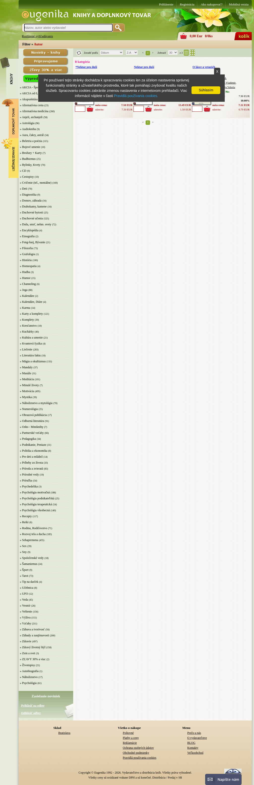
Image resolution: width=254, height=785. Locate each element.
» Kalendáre (27, 296)
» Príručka (26, 480)
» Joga (24, 290)
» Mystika (26, 397)
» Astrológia (27, 123)
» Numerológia (29, 409)
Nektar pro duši (144, 67)
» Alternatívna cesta (31, 105)
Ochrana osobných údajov (138, 748)
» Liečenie (26, 349)
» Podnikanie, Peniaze (33, 444)
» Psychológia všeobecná (35, 510)
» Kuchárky (27, 331)
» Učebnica (26, 587)
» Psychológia (28, 683)
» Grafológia (27, 254)
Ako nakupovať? (211, 4)
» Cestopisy (27, 176)
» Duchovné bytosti (31, 212)
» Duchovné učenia (31, 218)
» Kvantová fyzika (31, 343)
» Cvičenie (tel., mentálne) (36, 182)
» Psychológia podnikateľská (37, 498)
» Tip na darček (29, 581)
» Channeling (28, 284)
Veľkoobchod (195, 752)
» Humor (25, 278)
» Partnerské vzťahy (32, 433)
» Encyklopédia (29, 230)
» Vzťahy (25, 623)
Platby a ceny (131, 738)
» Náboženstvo (29, 677)
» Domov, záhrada (31, 200)
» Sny (23, 552)
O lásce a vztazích (203, 67)
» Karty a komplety (31, 313)
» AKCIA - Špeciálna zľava (36, 87)
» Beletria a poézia (31, 141)
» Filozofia (26, 248)
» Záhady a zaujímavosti (34, 635)
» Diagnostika (28, 194)
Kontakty (192, 748)
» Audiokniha (28, 129)
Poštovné (128, 733)
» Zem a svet (27, 653)
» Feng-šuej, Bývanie (32, 242)
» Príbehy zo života (31, 462)
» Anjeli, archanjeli (31, 117)
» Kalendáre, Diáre (31, 302)
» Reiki (24, 522)
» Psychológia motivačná (35, 492)
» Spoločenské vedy (32, 558)
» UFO (24, 593)
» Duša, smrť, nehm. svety (35, 224)
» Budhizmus (28, 159)
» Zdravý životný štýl (32, 647)
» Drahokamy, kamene (33, 206)
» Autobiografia (29, 671)
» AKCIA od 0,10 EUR (34, 93)
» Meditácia (27, 379)
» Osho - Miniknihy (31, 427)
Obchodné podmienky (136, 752)
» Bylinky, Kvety (30, 165)
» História (26, 260)
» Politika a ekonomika (33, 450)
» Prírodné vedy (29, 474)
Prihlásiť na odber (33, 705)
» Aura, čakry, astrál (32, 135)
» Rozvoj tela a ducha (33, 534)
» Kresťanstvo (28, 325)
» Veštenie (26, 611)
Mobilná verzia (239, 4)
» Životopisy (27, 665)
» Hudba (25, 272)
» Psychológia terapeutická (36, 504)
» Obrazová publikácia (33, 415)
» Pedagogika (28, 439)
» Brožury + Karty (31, 153)
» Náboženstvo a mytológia (36, 403)
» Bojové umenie (30, 147)
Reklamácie (130, 743)
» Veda (24, 599)
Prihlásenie (166, 4)
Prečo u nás (194, 733)
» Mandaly (26, 367)
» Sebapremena (29, 540)
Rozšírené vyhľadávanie (37, 36)
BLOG (191, 743)
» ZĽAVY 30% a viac (33, 659)
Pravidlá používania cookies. (136, 96)
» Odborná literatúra (32, 421)
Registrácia (187, 4)
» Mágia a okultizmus (33, 361)
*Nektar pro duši (86, 67)
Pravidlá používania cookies (139, 757)
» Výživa (25, 617)
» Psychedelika (29, 486)
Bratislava (64, 733)
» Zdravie (25, 641)
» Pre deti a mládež (31, 456)
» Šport (24, 570)
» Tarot (24, 576)
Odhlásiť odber (31, 713)
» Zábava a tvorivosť (32, 629)
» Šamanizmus (28, 564)
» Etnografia (27, 236)
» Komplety (27, 319)
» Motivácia (27, 391)
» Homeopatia (28, 266)
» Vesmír (25, 605)
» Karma (25, 307)
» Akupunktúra (29, 99)
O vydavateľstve (197, 738)
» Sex (23, 546)
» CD (23, 170)
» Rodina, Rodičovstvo (33, 528)
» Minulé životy (29, 385)
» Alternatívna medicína (34, 111)
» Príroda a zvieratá (31, 468)
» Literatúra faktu (30, 355)
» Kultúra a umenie (31, 337)
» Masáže (25, 373)
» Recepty (26, 516)
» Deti (23, 188)
